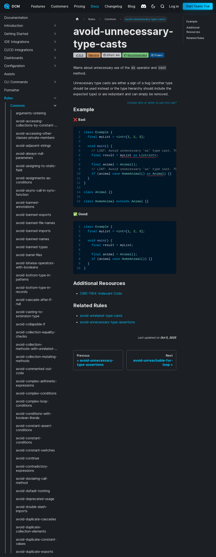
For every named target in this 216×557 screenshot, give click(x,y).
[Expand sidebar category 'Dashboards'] (55, 57)
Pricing (79, 6)
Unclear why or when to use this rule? (151, 102)
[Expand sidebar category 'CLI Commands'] (55, 82)
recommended (137, 55)
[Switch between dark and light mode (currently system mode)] (153, 6)
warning (93, 55)
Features (38, 6)
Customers (59, 6)
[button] (31, 25)
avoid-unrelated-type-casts (101, 315)
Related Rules (195, 38)
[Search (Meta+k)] (162, 6)
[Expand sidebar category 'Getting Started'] (55, 33)
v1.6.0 (79, 55)
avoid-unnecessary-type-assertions (107, 322)
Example (191, 21)
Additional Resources (193, 30)
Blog (131, 6)
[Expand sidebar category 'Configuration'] (55, 65)
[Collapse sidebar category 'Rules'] (55, 98)
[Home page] (77, 19)
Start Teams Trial (198, 6)
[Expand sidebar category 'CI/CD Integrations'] (55, 49)
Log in (174, 6)
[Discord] (143, 6)
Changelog (113, 6)
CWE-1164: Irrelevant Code (101, 293)
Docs (95, 6)
